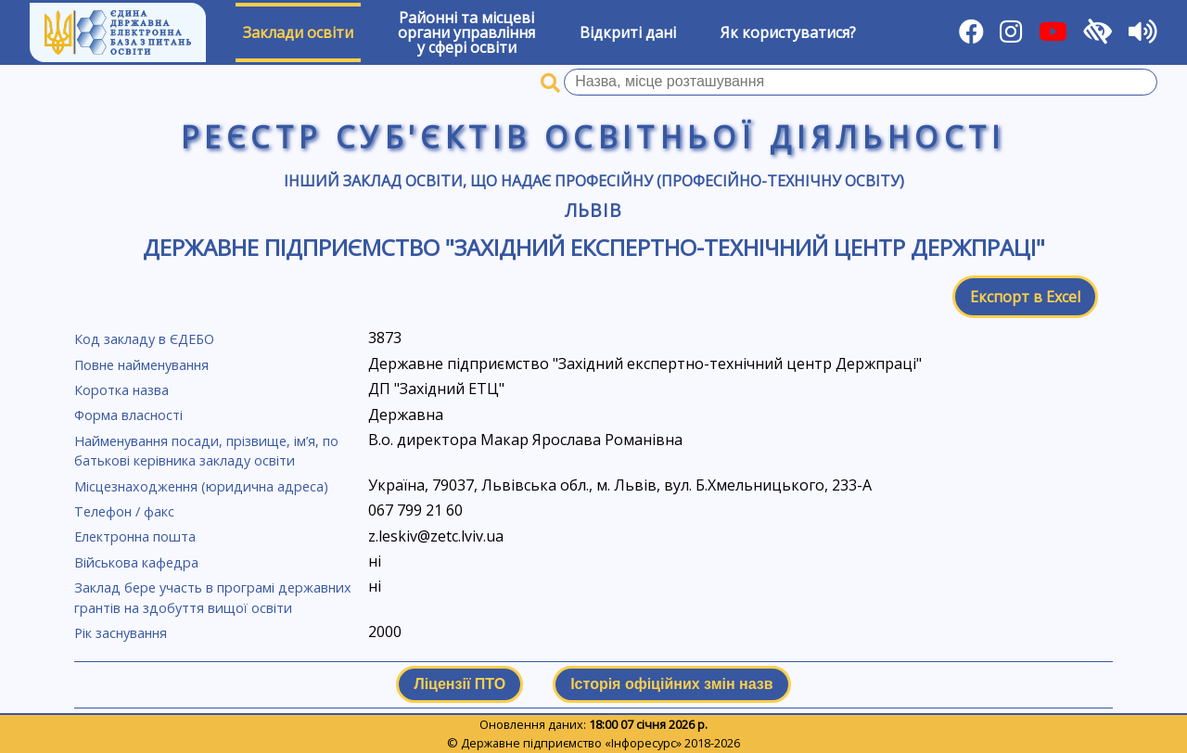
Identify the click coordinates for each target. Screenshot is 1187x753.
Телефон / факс (124, 511)
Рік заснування (120, 633)
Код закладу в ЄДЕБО (144, 339)
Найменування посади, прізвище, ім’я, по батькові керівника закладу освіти (206, 451)
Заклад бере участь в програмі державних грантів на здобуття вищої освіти (212, 598)
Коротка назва (121, 390)
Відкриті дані (628, 32)
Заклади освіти (298, 32)
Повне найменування (141, 365)
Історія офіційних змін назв (671, 684)
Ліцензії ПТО (459, 684)
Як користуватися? (788, 32)
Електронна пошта (135, 536)
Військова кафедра (136, 562)
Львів (593, 210)
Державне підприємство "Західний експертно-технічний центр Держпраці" (594, 247)
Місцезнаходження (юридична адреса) (201, 486)
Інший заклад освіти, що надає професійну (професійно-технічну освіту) (594, 181)
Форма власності (128, 415)
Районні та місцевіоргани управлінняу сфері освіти (466, 32)
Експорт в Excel (1025, 297)
